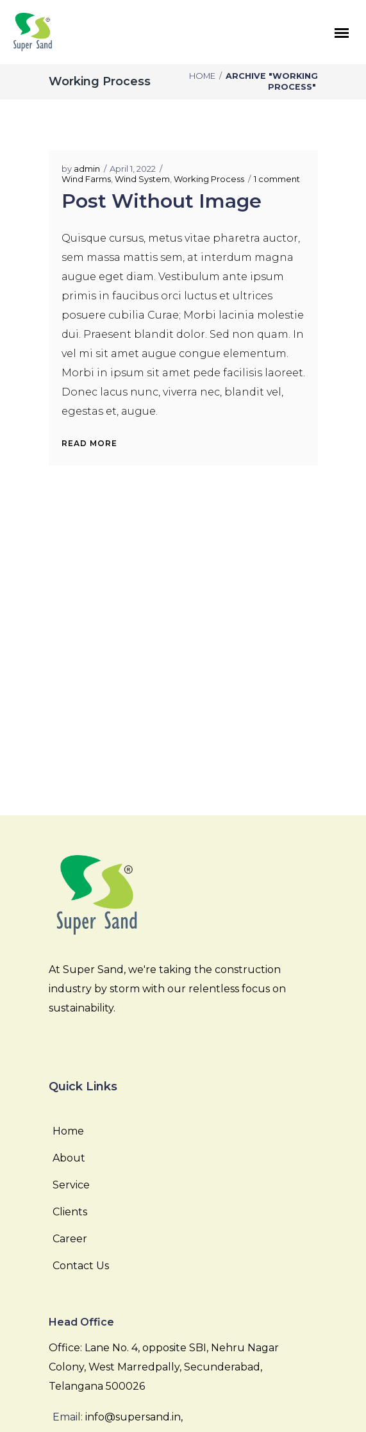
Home (202, 76)
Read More (89, 443)
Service (71, 1185)
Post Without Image (162, 201)
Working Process (209, 179)
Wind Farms (86, 179)
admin (87, 168)
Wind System (142, 179)
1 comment (277, 179)
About (69, 1158)
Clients (70, 1212)
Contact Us (81, 1266)
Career (70, 1239)
